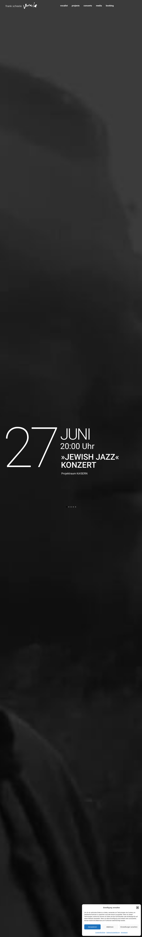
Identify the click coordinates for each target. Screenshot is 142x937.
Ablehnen (109, 927)
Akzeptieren (92, 927)
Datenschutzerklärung (113, 932)
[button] (137, 908)
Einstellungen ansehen (128, 927)
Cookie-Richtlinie (100, 932)
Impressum (124, 932)
